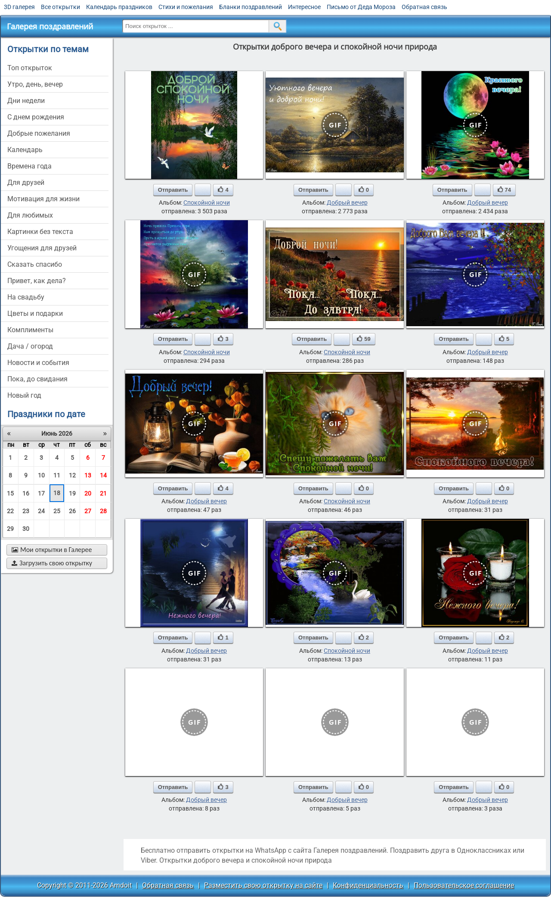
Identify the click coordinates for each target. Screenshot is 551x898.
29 (10, 528)
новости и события (38, 363)
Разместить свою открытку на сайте (263, 885)
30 (25, 528)
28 (103, 511)
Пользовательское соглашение (464, 885)
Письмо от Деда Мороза (361, 6)
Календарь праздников (119, 6)
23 (25, 511)
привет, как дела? (36, 281)
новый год (24, 395)
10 (41, 475)
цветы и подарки (35, 313)
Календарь (25, 150)
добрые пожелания (38, 133)
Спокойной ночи (206, 202)
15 (10, 493)
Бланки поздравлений (250, 6)
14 (103, 475)
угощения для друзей (42, 248)
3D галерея (19, 6)
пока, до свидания (37, 379)
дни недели (26, 101)
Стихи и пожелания (185, 6)
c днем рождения (35, 117)
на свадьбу (25, 297)
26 (72, 511)
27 (87, 511)
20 (87, 493)
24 (41, 511)
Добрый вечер (347, 202)
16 (25, 493)
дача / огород (30, 346)
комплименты (30, 330)
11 (56, 475)
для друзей (25, 182)
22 (10, 511)
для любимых (30, 215)
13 (87, 475)
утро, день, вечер (35, 84)
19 (72, 493)
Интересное (304, 6)
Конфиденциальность (368, 885)
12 (72, 475)
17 (41, 493)
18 (56, 493)
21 (103, 493)
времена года (29, 166)
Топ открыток (29, 68)
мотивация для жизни (43, 199)
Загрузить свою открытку (52, 563)
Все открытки (60, 6)
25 (56, 511)
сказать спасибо (34, 264)
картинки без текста (40, 232)
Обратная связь (424, 6)
